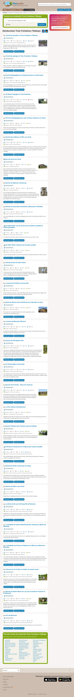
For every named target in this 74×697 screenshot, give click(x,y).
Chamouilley (8, 649)
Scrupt (34, 647)
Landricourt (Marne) (23, 644)
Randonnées (13, 10)
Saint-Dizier (21, 657)
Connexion (68, 10)
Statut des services (32, 694)
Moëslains (21, 649)
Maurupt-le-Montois (24, 647)
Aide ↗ (20, 10)
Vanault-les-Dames (37, 654)
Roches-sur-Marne (23, 655)
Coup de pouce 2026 (9, 687)
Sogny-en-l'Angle (37, 651)
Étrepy (6, 657)
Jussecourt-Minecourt (24, 643)
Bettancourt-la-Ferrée (10, 643)
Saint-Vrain (35, 641)
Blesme (7, 647)
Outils (5, 10)
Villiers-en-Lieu (36, 658)
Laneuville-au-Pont (23, 646)
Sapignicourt (36, 646)
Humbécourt (22, 641)
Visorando (5, 12)
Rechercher (42, 24)
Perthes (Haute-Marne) (24, 654)
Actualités (5, 684)
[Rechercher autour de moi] (44, 20)
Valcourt (35, 652)
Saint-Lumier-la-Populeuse (39, 640)
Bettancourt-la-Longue (10, 644)
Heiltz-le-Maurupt (23, 640)
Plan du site (6, 679)
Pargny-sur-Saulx (23, 652)
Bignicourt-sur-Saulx (10, 646)
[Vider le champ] (41, 20)
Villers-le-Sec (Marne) (38, 657)
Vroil (34, 661)
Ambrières (7, 641)
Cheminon (7, 652)
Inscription (61, 10)
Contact (5, 689)
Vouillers (35, 660)
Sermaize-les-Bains (37, 649)
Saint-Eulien (22, 658)
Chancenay (7, 651)
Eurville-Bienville (9, 658)
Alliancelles (7, 640)
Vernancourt (36, 655)
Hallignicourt (8, 660)
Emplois (5, 682)
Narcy (20, 651)
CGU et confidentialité (8, 676)
